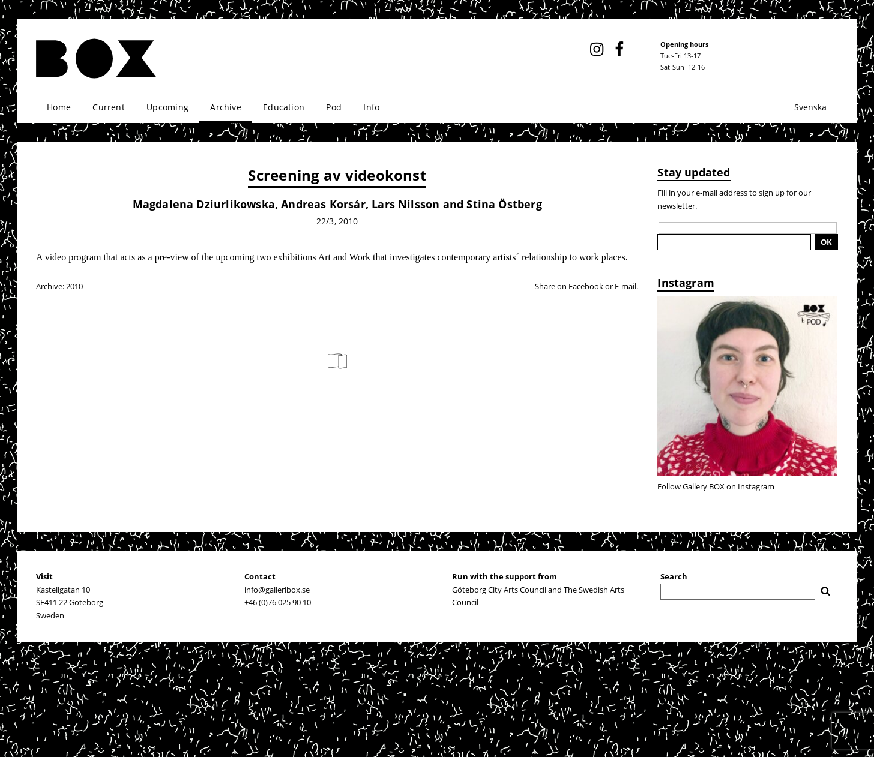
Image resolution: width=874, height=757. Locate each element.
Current (108, 107)
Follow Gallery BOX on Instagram (715, 486)
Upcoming (167, 107)
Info (371, 107)
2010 (74, 286)
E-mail (625, 286)
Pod (334, 107)
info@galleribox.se (277, 589)
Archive (225, 107)
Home (59, 107)
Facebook (585, 286)
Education (283, 107)
